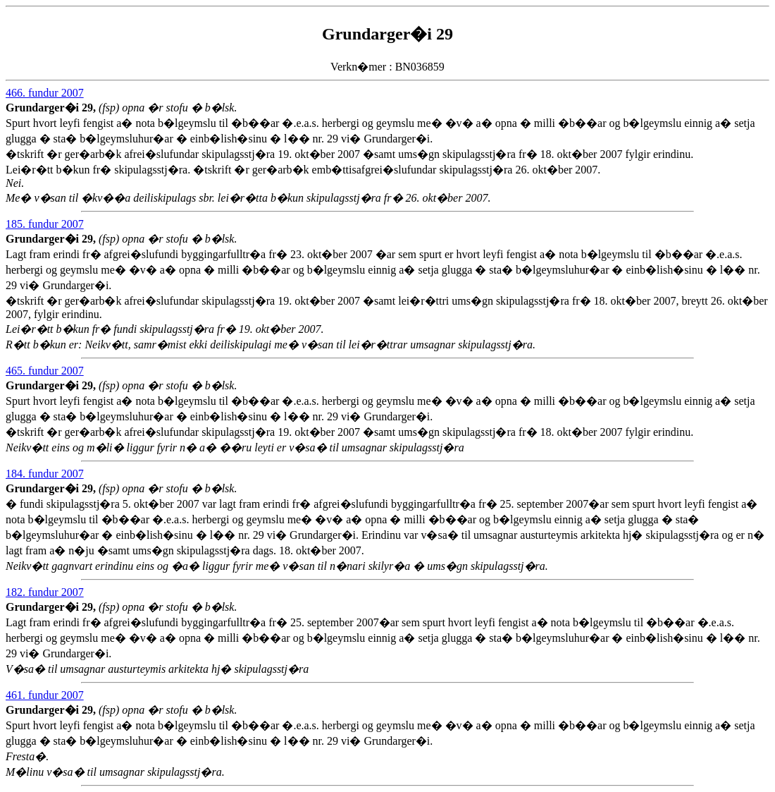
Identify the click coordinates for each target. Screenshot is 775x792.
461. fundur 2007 (45, 695)
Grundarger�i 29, (52, 108)
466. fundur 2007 (45, 93)
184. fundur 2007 (45, 474)
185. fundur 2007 (45, 224)
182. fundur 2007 (45, 592)
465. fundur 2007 (45, 371)
